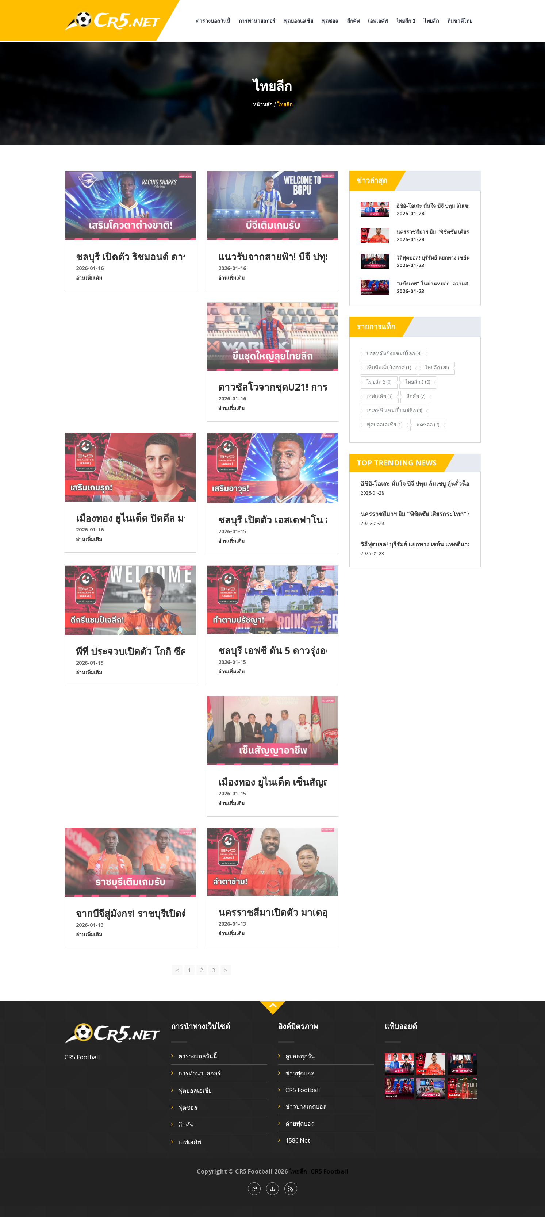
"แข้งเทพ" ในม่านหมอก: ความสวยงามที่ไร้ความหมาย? (432, 283)
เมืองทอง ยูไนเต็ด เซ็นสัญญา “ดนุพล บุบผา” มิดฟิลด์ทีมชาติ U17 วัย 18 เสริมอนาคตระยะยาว (272, 781)
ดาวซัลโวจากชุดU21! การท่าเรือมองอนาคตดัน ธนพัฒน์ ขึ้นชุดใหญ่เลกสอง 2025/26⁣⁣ (272, 386)
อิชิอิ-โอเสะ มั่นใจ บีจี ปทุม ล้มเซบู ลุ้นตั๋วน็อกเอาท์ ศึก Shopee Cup (432, 205)
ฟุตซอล (330, 20)
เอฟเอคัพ (378, 20)
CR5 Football (302, 1090)
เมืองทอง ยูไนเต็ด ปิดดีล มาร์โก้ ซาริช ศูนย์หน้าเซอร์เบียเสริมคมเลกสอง (130, 518)
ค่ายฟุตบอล (300, 1124)
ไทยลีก (431, 20)
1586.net (297, 1140)
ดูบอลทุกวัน (300, 1056)
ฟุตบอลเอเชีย (298, 20)
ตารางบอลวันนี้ (213, 20)
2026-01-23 (410, 265)
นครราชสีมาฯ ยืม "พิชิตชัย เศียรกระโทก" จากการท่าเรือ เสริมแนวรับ (432, 231)
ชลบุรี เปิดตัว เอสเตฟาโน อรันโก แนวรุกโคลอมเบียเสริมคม (272, 519)
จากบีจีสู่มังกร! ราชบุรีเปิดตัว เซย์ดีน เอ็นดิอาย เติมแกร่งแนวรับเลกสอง (130, 913)
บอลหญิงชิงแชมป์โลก (394, 353)
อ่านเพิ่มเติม (89, 277)
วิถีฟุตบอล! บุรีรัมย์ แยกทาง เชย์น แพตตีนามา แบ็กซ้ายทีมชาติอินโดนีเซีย (432, 257)
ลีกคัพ (353, 20)
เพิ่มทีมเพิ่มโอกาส (388, 367)
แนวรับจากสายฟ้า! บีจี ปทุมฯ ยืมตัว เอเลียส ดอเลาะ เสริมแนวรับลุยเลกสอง (272, 256)
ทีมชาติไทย (459, 20)
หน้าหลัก (262, 104)
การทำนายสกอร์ (257, 20)
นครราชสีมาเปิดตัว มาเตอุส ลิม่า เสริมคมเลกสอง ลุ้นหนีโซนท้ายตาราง (272, 912)
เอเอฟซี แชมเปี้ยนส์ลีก (394, 410)
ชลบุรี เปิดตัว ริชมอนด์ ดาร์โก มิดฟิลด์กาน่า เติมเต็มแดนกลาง (130, 256)
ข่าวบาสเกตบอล (306, 1106)
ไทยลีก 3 (417, 382)
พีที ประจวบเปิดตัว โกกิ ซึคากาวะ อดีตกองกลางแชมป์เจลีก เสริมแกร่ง (130, 651)
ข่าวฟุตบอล (300, 1073)
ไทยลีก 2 (405, 20)
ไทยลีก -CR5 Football (318, 1171)
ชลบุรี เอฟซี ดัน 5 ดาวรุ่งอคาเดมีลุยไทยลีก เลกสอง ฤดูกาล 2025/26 (272, 650)
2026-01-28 (410, 213)
